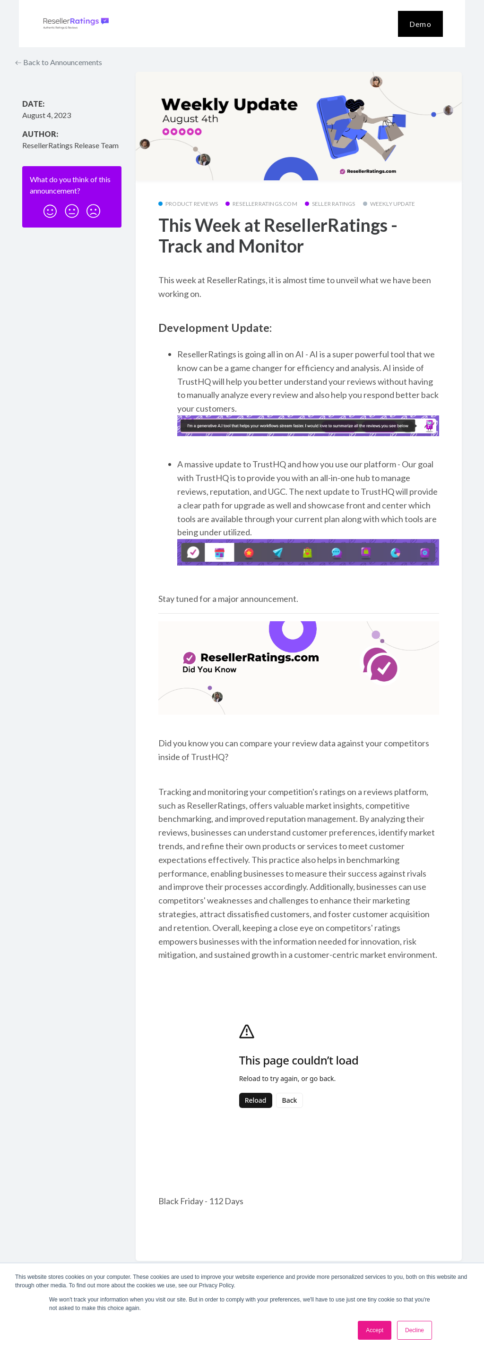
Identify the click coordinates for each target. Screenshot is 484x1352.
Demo (420, 23)
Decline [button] (414, 1330)
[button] (50, 208)
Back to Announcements (58, 62)
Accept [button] (374, 1330)
